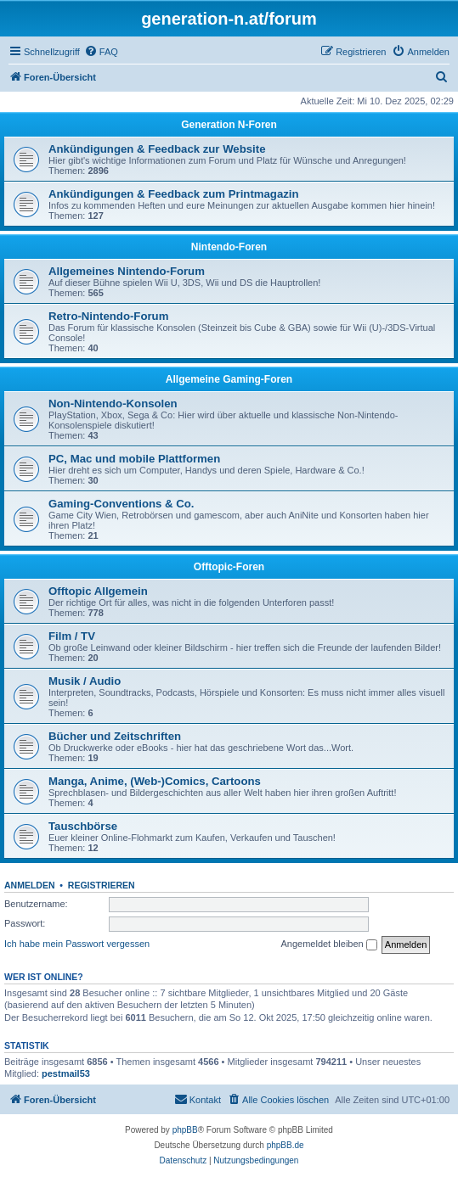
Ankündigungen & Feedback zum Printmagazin (173, 194)
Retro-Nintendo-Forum (108, 316)
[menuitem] (101, 52)
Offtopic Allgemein (98, 591)
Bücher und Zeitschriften (114, 736)
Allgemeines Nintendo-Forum (126, 271)
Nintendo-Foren (229, 247)
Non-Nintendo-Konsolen (113, 403)
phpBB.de (285, 1145)
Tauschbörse (82, 826)
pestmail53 (66, 1073)
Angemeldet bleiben (328, 944)
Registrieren (101, 885)
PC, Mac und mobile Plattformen (134, 458)
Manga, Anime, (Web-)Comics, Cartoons (154, 781)
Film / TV (71, 636)
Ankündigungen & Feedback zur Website (156, 149)
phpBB (185, 1130)
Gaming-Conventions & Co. (121, 503)
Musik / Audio (84, 681)
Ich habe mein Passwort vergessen (77, 944)
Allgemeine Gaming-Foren (229, 379)
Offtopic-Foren (229, 567)
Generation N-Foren (229, 125)
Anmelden (29, 885)
